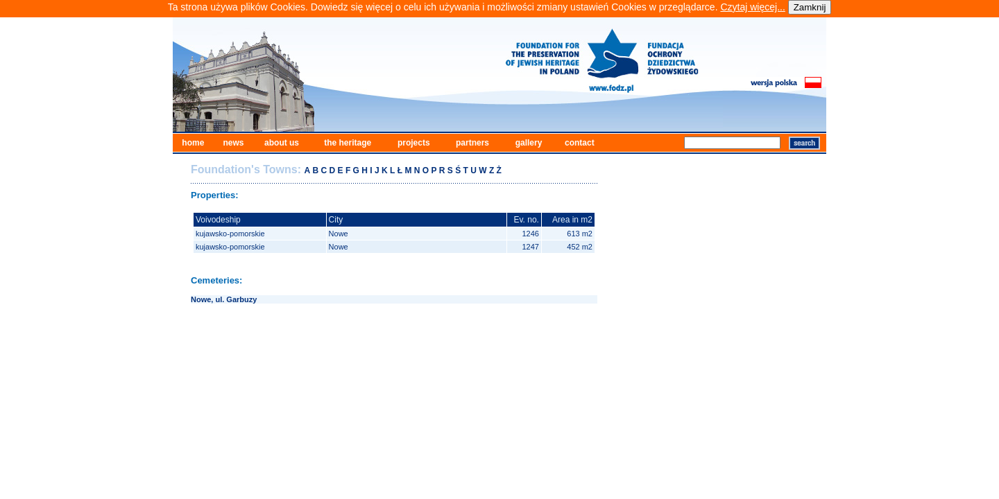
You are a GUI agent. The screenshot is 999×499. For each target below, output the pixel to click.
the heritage (347, 143)
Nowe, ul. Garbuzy (224, 299)
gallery (529, 143)
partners (472, 143)
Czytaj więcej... (752, 6)
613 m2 (579, 233)
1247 (530, 247)
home (193, 143)
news (233, 143)
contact (580, 143)
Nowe (338, 233)
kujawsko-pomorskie (230, 233)
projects (414, 143)
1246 (530, 233)
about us (281, 143)
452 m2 (579, 247)
